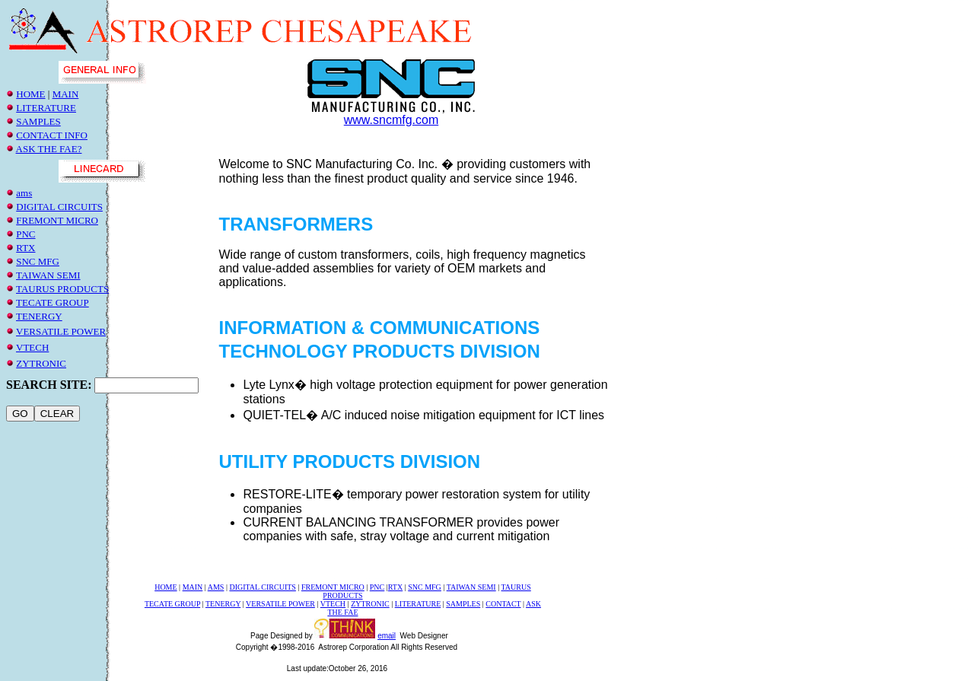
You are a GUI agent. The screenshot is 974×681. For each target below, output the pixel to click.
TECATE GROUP (52, 302)
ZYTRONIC (41, 363)
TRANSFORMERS (295, 224)
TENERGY (39, 316)
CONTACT (502, 604)
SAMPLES (38, 121)
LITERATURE (46, 107)
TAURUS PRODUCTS (62, 288)
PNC (25, 234)
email (386, 636)
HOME (30, 94)
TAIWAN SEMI (48, 275)
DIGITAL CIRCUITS (59, 206)
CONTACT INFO (52, 135)
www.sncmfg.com (391, 119)
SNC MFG (424, 587)
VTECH (32, 347)
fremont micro (332, 587)
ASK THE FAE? (49, 148)
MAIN (66, 94)
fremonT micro (57, 220)
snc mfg (37, 261)
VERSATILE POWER (61, 331)
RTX (25, 247)
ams (24, 193)
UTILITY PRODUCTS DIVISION (349, 461)
